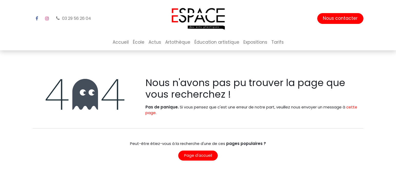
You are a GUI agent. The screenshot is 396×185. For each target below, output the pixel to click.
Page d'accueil (198, 155)
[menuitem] (121, 42)
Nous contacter (340, 18)
